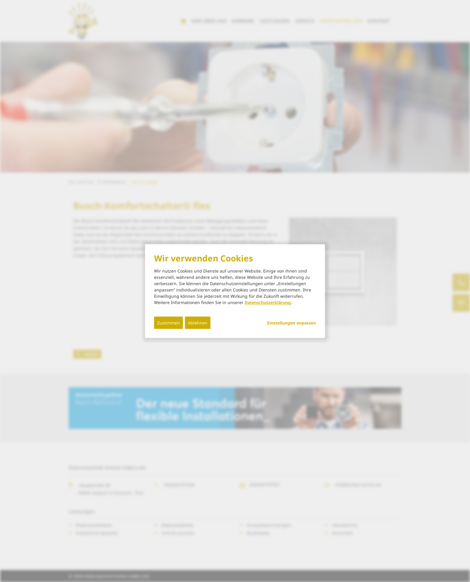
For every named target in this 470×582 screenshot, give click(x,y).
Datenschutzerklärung (268, 302)
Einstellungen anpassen (291, 323)
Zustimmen (168, 323)
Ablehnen (197, 323)
